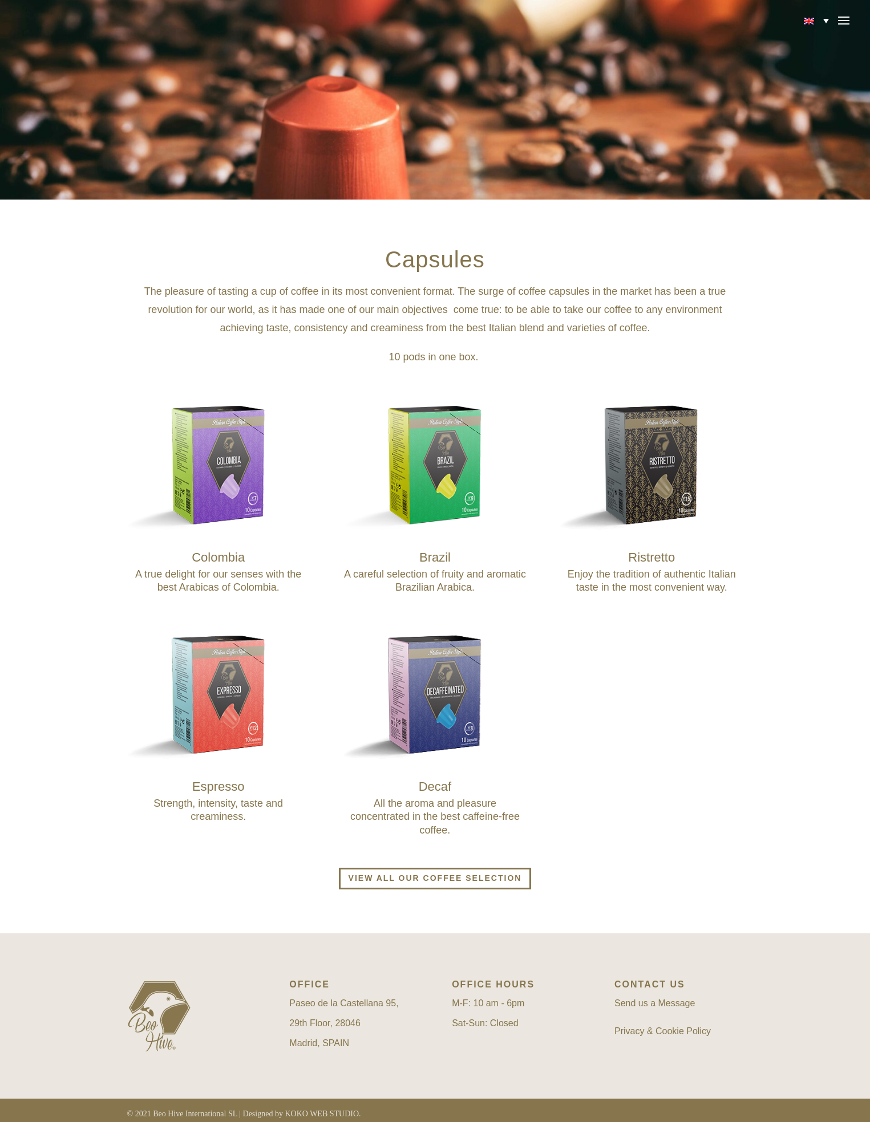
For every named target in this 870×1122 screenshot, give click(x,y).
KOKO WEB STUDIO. (323, 1113)
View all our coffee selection (435, 878)
